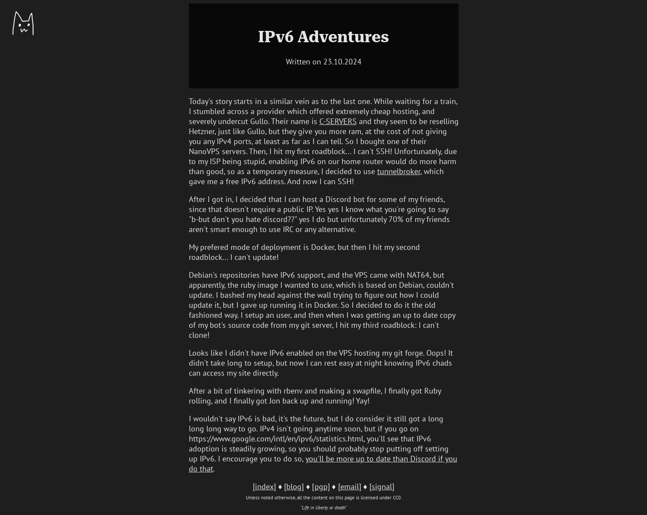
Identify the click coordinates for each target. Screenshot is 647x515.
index (264, 486)
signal (382, 486)
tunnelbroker (398, 171)
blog (294, 486)
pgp (321, 486)
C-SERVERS (338, 121)
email (349, 486)
